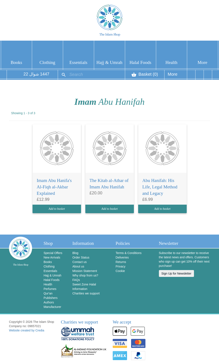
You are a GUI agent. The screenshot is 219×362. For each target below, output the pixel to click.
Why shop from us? (85, 275)
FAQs (76, 280)
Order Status (80, 257)
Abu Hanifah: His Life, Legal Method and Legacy (160, 187)
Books (16, 62)
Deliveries (122, 257)
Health (172, 62)
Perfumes (50, 289)
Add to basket (57, 208)
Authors (49, 302)
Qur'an (48, 293)
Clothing (47, 62)
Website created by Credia (26, 330)
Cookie (120, 271)
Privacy (120, 266)
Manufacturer (52, 307)
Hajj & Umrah (109, 62)
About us (78, 266)
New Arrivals (52, 257)
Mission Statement (84, 271)
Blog (75, 253)
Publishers (51, 298)
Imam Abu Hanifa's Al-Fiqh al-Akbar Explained (54, 187)
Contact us (79, 262)
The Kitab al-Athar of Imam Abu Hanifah (109, 183)
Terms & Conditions (128, 253)
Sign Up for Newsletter (176, 273)
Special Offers (53, 253)
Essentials (78, 62)
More (202, 62)
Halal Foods (140, 62)
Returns (120, 262)
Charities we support (86, 293)
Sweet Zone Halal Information (84, 287)
